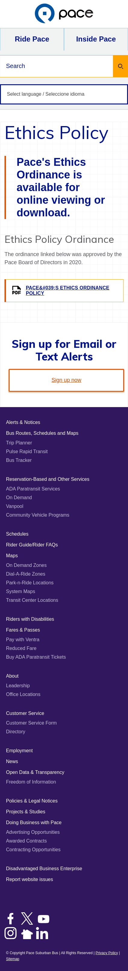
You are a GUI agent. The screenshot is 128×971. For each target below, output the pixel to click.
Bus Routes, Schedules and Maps (42, 433)
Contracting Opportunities (33, 849)
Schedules (17, 534)
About (12, 676)
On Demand (19, 497)
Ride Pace (32, 39)
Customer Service (25, 713)
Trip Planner (19, 442)
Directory (15, 731)
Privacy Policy (107, 953)
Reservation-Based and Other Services (47, 479)
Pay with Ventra (22, 639)
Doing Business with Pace (34, 822)
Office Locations (23, 694)
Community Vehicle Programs (37, 515)
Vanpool (14, 506)
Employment (19, 750)
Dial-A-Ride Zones (25, 574)
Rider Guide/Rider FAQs (32, 544)
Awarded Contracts (26, 840)
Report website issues (29, 879)
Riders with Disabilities (30, 619)
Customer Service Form (31, 722)
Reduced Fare (21, 648)
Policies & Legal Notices (32, 800)
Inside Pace (96, 39)
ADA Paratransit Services (33, 488)
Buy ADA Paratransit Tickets (36, 657)
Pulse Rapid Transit (27, 451)
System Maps (20, 591)
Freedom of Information (31, 781)
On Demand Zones (26, 565)
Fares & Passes (23, 629)
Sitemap (12, 959)
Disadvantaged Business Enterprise (44, 868)
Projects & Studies (25, 811)
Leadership (18, 685)
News (12, 761)
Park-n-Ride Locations (29, 582)
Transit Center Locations (32, 600)
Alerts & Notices (23, 422)
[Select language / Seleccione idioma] (64, 94)
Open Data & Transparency (35, 772)
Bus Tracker (19, 460)
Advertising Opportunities (33, 832)
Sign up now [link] (66, 380)
